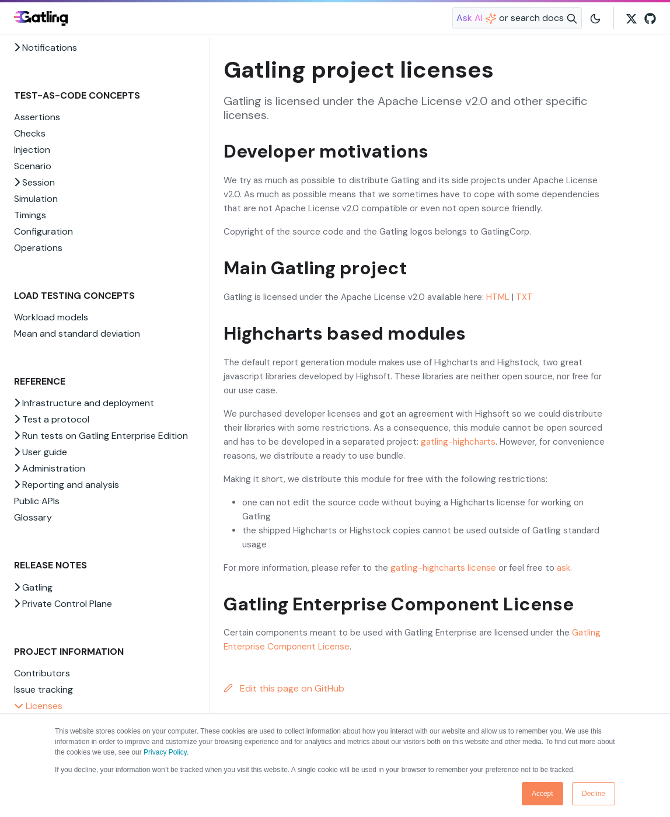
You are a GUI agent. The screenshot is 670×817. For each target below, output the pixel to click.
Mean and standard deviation (77, 333)
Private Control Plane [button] (63, 604)
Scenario (32, 166)
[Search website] (517, 18)
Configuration (43, 231)
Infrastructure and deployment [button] (84, 403)
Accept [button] (542, 794)
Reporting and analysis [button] (66, 485)
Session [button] (34, 182)
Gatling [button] (33, 587)
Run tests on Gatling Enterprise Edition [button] (101, 436)
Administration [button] (49, 468)
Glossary (33, 517)
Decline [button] (593, 794)
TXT (524, 297)
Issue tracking (43, 689)
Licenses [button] (38, 706)
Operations (38, 248)
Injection (32, 150)
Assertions (37, 117)
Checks (30, 133)
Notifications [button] (45, 47)
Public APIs (37, 501)
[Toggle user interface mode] (595, 18)
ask (563, 568)
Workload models (51, 317)
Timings (30, 215)
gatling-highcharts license (443, 568)
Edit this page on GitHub (284, 688)
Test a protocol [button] (51, 419)
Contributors (42, 673)
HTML (498, 297)
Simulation (36, 199)
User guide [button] (40, 452)
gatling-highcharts (458, 442)
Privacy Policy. (166, 752)
